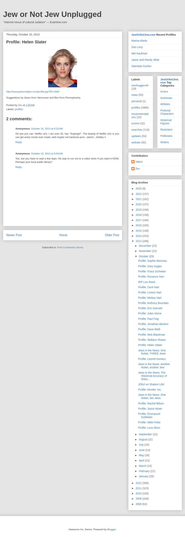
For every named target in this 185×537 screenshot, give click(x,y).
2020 (139, 204)
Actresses (166, 97)
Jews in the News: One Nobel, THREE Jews (152, 352)
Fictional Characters (166, 112)
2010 (139, 493)
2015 (139, 230)
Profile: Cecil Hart (148, 287)
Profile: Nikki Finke (149, 422)
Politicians (166, 135)
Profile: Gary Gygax (150, 266)
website (135, 142)
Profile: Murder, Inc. (149, 389)
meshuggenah (140, 85)
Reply (18, 142)
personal (136, 101)
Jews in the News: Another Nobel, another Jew (154, 366)
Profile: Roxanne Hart (151, 276)
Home (63, 235)
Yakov (139, 161)
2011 (139, 488)
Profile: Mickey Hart (149, 297)
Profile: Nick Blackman (151, 334)
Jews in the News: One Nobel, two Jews (152, 396)
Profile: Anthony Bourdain (153, 303)
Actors (164, 91)
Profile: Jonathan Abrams (153, 324)
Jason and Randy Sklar (145, 59)
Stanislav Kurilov (141, 66)
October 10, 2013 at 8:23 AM (47, 128)
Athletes (165, 104)
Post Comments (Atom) (70, 247)
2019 (139, 209)
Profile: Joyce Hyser (150, 408)
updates (136, 136)
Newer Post (14, 235)
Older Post (112, 235)
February (144, 471)
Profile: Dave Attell (149, 329)
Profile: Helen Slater (150, 345)
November (145, 251)
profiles (19, 109)
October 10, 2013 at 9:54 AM (47, 153)
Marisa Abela (139, 40)
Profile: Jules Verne (149, 313)
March (143, 465)
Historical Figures (166, 122)
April (142, 460)
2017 (139, 220)
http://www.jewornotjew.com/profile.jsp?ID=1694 (32, 91)
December (145, 245)
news (134, 94)
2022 (139, 193)
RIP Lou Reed (146, 282)
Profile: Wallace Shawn (152, 339)
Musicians (166, 129)
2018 (139, 214)
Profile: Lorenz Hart (149, 292)
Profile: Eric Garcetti (150, 308)
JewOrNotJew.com (143, 34)
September (146, 434)
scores (135, 123)
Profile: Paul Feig (148, 318)
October (144, 256)
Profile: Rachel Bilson (151, 403)
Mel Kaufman (139, 53)
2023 (139, 188)
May (142, 455)
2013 (139, 241)
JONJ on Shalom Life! (151, 384)
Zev (137, 168)
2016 (139, 225)
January (144, 476)
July (141, 444)
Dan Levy (137, 47)
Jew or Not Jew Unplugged (52, 14)
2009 (139, 498)
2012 (139, 483)
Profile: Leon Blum (149, 427)
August (143, 439)
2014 (139, 235)
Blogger (111, 529)
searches (136, 129)
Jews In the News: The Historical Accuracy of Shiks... (152, 376)
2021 (139, 199)
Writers (164, 142)
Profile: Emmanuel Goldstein (149, 415)
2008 (139, 504)
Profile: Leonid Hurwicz (152, 358)
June (142, 450)
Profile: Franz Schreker (152, 271)
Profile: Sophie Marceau (152, 260)
